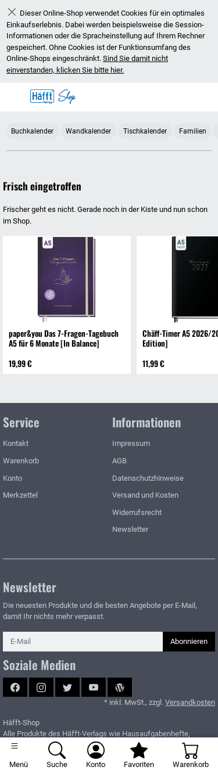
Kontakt (15, 443)
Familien (192, 131)
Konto (12, 478)
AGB (119, 460)
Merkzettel (20, 495)
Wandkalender (88, 131)
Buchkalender (32, 131)
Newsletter (130, 529)
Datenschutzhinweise (148, 478)
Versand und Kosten (145, 495)
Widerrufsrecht (137, 512)
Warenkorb (21, 460)
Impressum (131, 443)
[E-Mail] (83, 641)
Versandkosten (190, 702)
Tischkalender (145, 131)
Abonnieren (189, 641)
